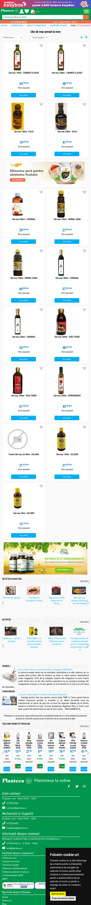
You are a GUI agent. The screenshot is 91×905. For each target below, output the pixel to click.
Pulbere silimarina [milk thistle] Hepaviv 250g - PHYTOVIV (62, 748)
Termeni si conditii (10, 865)
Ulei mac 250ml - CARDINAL (23, 337)
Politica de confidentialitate (14, 868)
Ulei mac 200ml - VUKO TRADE (67, 337)
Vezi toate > (84, 726)
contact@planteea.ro (14, 807)
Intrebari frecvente (10, 861)
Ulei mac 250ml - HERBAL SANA (23, 278)
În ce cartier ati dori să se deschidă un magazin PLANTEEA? (45, 669)
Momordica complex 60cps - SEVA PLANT (84, 746)
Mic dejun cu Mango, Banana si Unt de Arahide (79, 601)
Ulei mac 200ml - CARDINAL (23, 219)
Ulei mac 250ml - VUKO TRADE (24, 396)
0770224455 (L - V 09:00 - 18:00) (20, 843)
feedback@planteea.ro (15, 827)
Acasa (5, 897)
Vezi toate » (84, 581)
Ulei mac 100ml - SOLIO (24, 131)
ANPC (5, 879)
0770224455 (10, 803)
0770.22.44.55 (20, 22)
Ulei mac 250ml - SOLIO (67, 131)
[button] (34, 11)
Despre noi (7, 900)
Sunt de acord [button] (57, 894)
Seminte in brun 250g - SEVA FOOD (40, 746)
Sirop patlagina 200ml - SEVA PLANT (29, 746)
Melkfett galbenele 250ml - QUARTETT (7, 744)
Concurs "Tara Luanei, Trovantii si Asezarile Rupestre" (42, 694)
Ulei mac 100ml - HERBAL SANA (67, 219)
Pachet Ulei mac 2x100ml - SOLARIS (24, 454)
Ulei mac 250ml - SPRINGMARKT (67, 396)
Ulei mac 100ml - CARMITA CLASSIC (24, 73)
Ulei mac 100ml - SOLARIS (67, 454)
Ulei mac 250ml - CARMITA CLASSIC (67, 73)
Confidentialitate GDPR (12, 875)
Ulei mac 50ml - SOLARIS (23, 513)
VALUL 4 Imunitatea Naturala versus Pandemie (57, 641)
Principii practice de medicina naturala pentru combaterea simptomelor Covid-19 (80, 644)
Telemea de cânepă (11, 598)
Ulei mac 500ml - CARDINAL (67, 278)
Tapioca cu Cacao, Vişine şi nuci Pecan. (56, 601)
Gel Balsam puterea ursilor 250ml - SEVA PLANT (51, 748)
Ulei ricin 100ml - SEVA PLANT (18, 746)
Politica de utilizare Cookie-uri (15, 872)
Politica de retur (9, 858)
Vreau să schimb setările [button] (63, 898)
